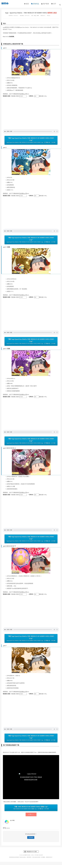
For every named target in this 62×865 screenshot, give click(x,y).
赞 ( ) (31, 818)
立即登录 (30, 841)
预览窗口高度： (7, 99)
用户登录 (46, 6)
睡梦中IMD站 (4, 5)
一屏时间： (31, 99)
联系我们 (29, 860)
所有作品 (36, 6)
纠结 (13, 824)
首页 (27, 6)
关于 (54, 6)
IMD (38, 19)
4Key (35, 19)
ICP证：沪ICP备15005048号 (37, 858)
